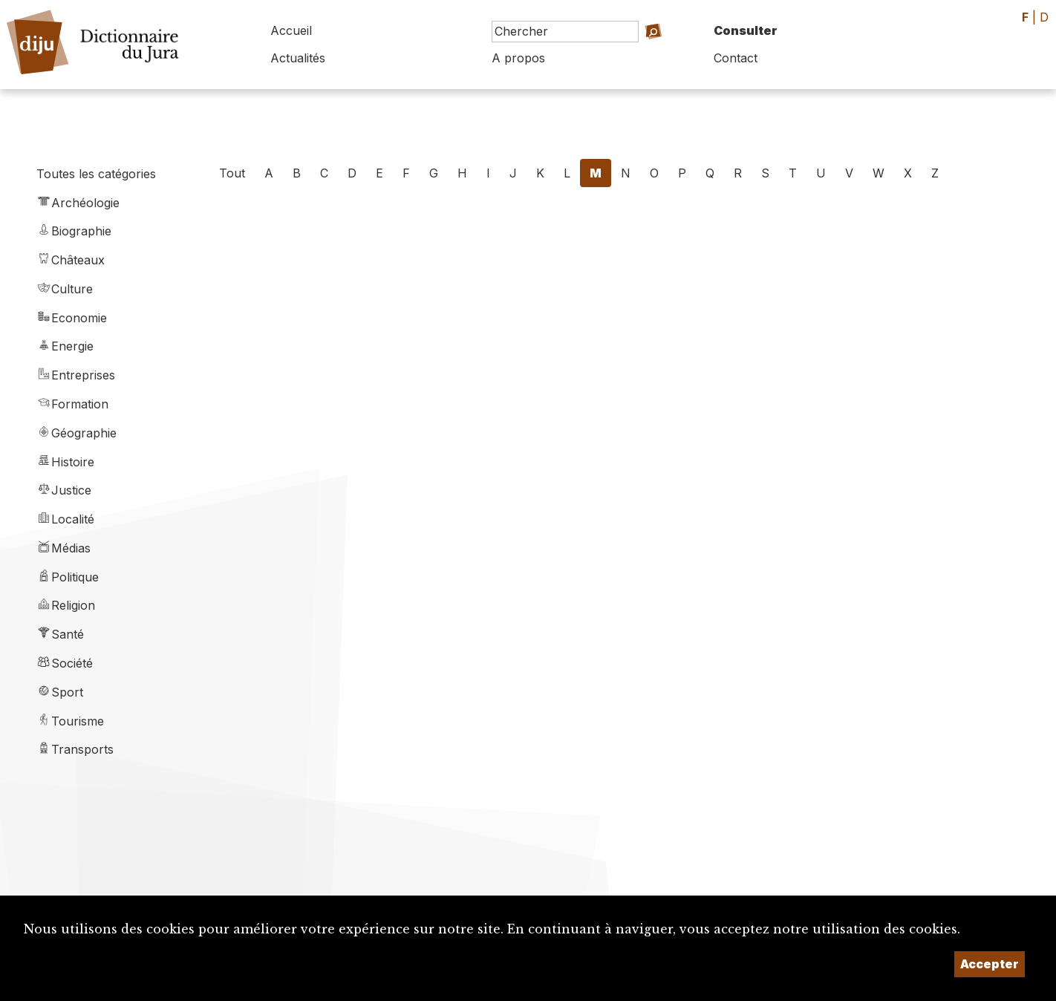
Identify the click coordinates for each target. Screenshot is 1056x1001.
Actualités (297, 57)
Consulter (746, 30)
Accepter (989, 963)
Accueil (291, 30)
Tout (232, 173)
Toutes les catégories (96, 173)
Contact (735, 57)
